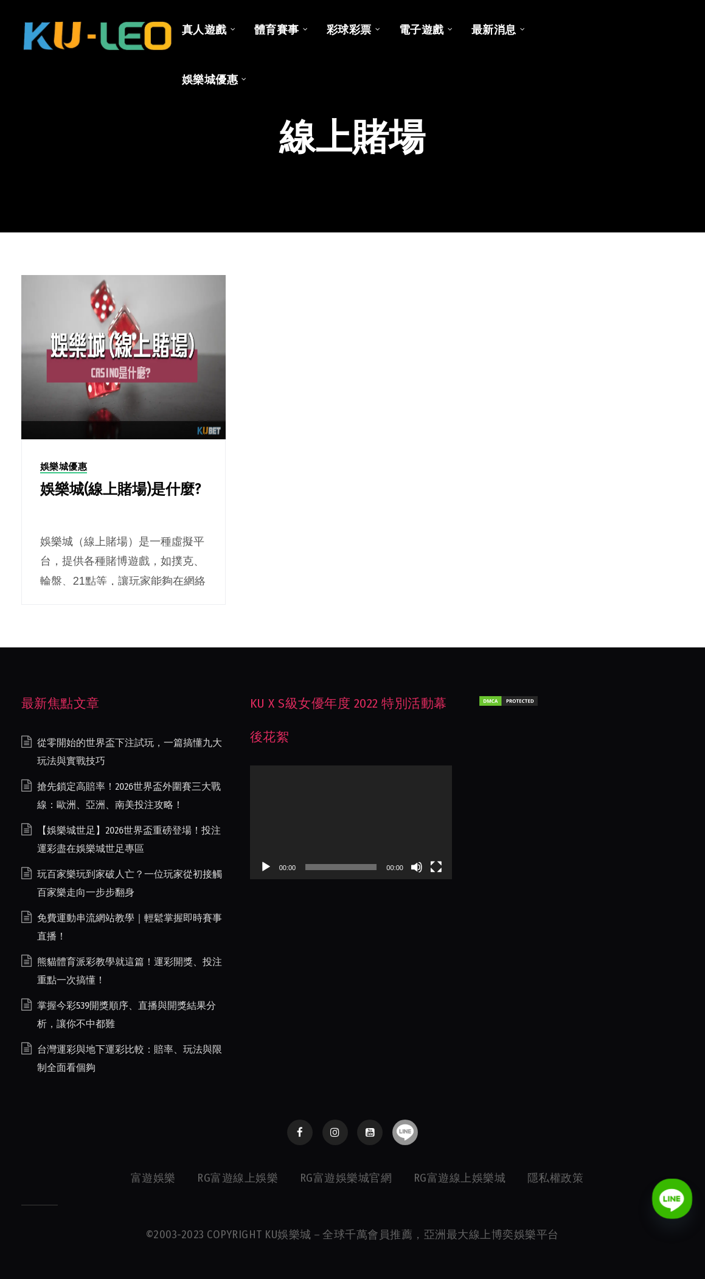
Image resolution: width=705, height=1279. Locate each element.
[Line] (672, 1198)
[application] (351, 822)
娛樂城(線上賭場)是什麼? (120, 489)
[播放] (266, 867)
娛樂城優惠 (64, 466)
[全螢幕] (436, 867)
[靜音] (417, 867)
